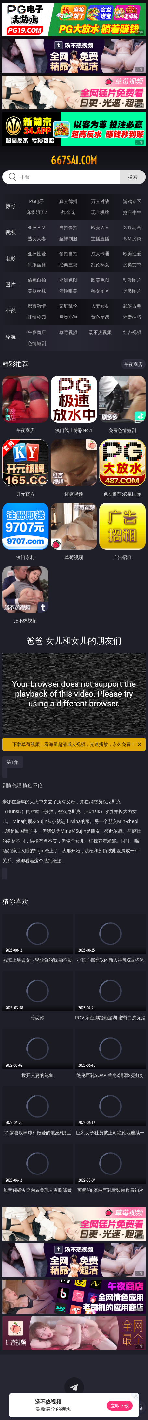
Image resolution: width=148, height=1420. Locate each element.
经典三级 (68, 265)
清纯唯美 (68, 291)
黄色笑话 (100, 317)
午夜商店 (37, 332)
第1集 (13, 762)
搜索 (132, 177)
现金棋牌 (100, 212)
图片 (10, 284)
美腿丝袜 (37, 291)
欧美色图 (100, 280)
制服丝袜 (37, 265)
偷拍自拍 (68, 253)
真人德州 (68, 201)
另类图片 (132, 291)
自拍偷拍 (68, 227)
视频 (10, 232)
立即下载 (120, 1405)
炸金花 (68, 212)
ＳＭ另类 (132, 238)
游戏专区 (132, 201)
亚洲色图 (68, 280)
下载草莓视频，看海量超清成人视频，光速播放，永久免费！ (77, 744)
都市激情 (37, 306)
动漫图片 (132, 280)
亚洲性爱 (37, 253)
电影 (10, 258)
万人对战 (100, 201)
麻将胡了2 (36, 212)
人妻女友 (100, 306)
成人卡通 (100, 253)
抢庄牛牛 (132, 212)
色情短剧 (37, 343)
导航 (10, 336)
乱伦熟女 (100, 265)
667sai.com (74, 160)
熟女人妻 (37, 238)
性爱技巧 (132, 317)
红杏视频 (132, 332)
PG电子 (36, 201)
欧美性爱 (132, 253)
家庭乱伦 (68, 306)
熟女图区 (100, 291)
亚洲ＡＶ (37, 227)
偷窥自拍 (37, 280)
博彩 (10, 205)
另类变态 (132, 265)
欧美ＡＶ (100, 227)
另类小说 (68, 317)
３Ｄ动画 (132, 227)
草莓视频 (68, 332)
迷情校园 (37, 317)
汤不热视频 (100, 332)
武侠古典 (132, 306)
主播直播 (100, 238)
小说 (10, 310)
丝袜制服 (68, 238)
